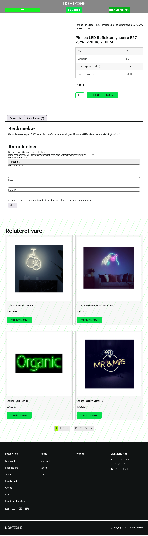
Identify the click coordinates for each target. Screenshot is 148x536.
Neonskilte (10, 462)
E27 (98, 25)
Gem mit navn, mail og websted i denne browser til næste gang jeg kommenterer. (52, 201)
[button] (22, 10)
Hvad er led (11, 482)
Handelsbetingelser (15, 502)
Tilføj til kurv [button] (19, 321)
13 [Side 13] (81, 429)
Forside (79, 25)
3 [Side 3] (64, 429)
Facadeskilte (11, 469)
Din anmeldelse (16, 167)
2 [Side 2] (60, 429)
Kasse (43, 469)
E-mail (12, 191)
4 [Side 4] (67, 429)
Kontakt (9, 495)
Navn (11, 181)
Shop (8, 475)
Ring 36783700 (119, 10)
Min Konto (45, 462)
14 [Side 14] (86, 429)
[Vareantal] (79, 96)
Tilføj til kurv (102, 96)
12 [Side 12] (76, 429)
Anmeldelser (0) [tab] (35, 119)
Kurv (42, 475)
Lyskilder (89, 25)
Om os (8, 489)
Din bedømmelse (17, 159)
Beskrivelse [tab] (16, 119)
